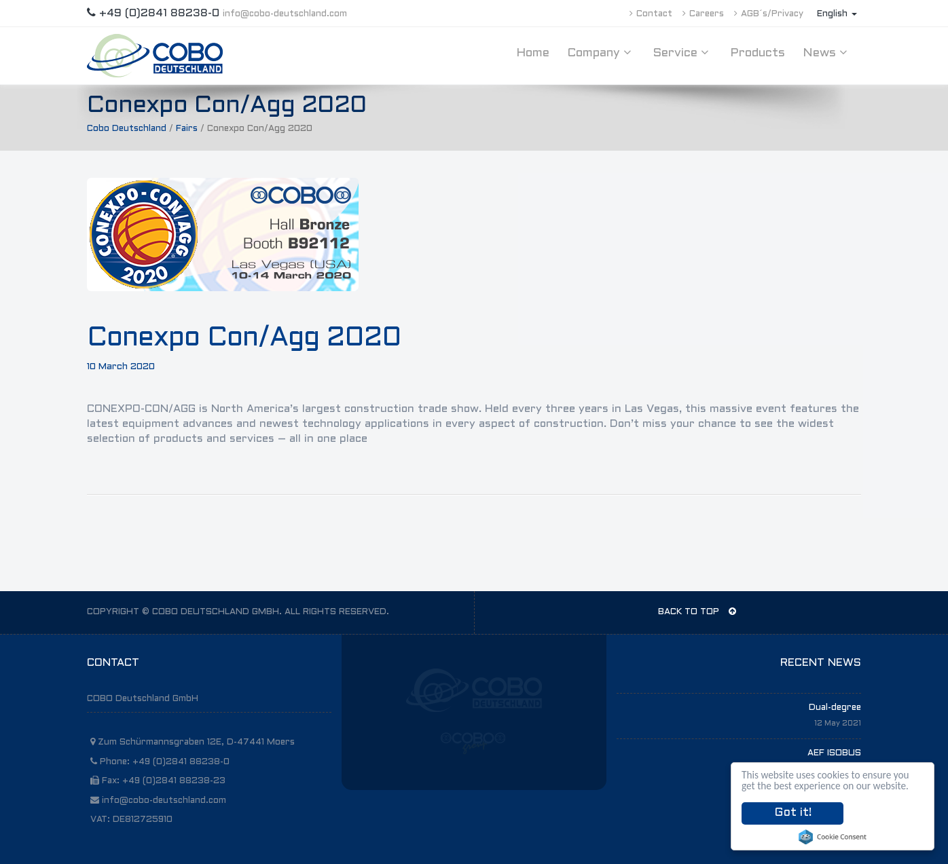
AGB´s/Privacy (768, 14)
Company (601, 53)
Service (682, 53)
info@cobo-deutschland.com (285, 14)
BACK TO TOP (697, 611)
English (837, 14)
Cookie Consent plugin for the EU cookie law (833, 836)
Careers (703, 14)
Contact (651, 14)
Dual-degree (835, 708)
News (827, 53)
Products (757, 53)
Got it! (793, 813)
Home (532, 53)
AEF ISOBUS (834, 753)
